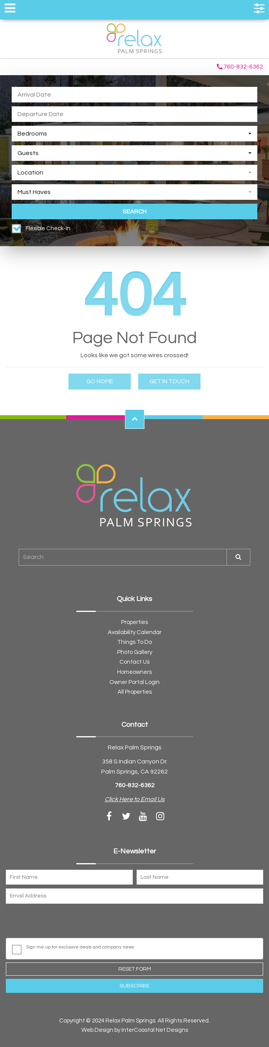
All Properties (135, 692)
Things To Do (134, 642)
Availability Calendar (135, 632)
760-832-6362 (240, 67)
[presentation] (65, 923)
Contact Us (134, 662)
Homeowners (134, 672)
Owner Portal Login (134, 682)
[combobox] (134, 133)
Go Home (99, 381)
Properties (134, 622)
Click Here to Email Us (135, 799)
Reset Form (134, 969)
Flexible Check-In (48, 228)
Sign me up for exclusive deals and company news (80, 947)
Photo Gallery (134, 652)
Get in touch (169, 381)
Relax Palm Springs (134, 39)
